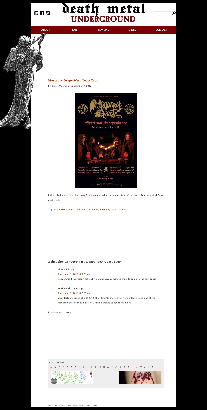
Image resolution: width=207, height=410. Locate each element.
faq (74, 30)
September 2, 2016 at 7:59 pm (74, 274)
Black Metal (60, 209)
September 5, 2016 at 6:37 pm (74, 293)
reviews (103, 30)
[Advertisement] (106, 56)
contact (161, 30)
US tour (122, 209)
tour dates (92, 209)
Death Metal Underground (84, 405)
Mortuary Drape (84, 195)
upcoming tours (108, 209)
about (45, 30)
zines (132, 30)
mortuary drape (77, 209)
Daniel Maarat (59, 85)
